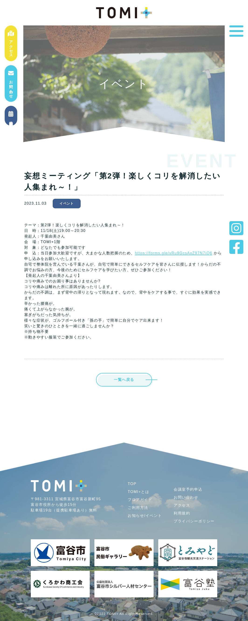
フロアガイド (140, 500)
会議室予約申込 (188, 489)
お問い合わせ (11, 83)
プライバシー (194, 521)
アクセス (11, 43)
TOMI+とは (138, 492)
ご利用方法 (138, 508)
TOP (132, 484)
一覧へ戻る (124, 380)
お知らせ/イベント (145, 516)
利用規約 (182, 513)
